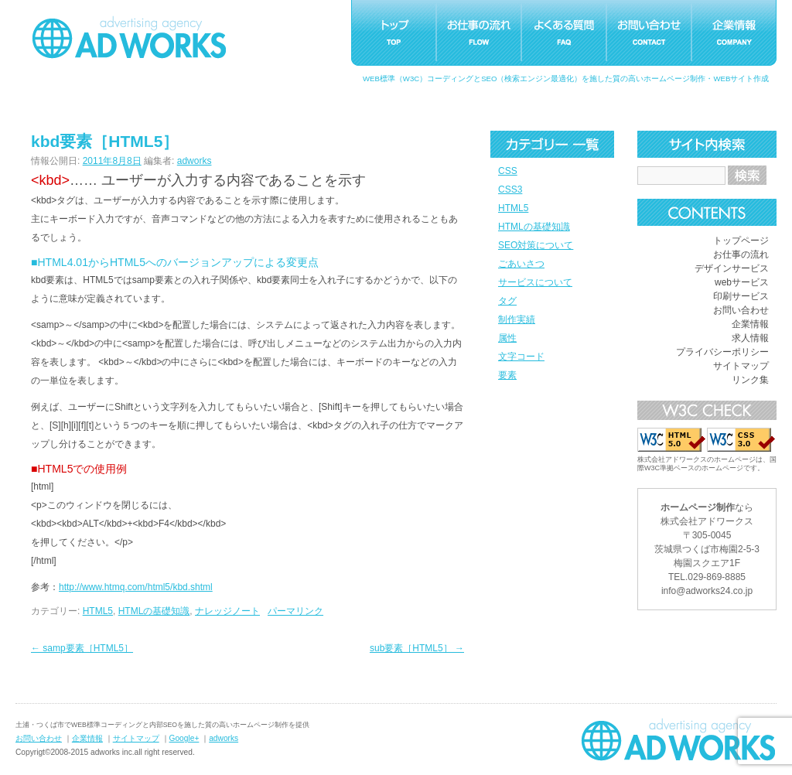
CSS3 (510, 189)
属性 (507, 338)
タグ (507, 300)
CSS (507, 171)
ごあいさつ (521, 263)
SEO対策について (535, 245)
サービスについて (535, 282)
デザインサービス (732, 268)
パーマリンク (295, 611)
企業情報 (750, 324)
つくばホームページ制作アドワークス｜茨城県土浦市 (129, 37)
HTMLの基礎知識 (534, 226)
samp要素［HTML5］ (82, 648)
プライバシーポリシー (722, 352)
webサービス (742, 282)
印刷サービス (741, 296)
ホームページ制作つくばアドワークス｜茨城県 (678, 739)
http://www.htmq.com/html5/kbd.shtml (136, 587)
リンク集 (750, 379)
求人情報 (750, 338)
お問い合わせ (741, 310)
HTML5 (513, 208)
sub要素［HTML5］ (417, 648)
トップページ (741, 240)
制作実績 (516, 319)
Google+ (184, 738)
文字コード (521, 356)
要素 (507, 375)
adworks (194, 160)
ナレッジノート (227, 611)
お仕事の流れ (741, 254)
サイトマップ (741, 365)
